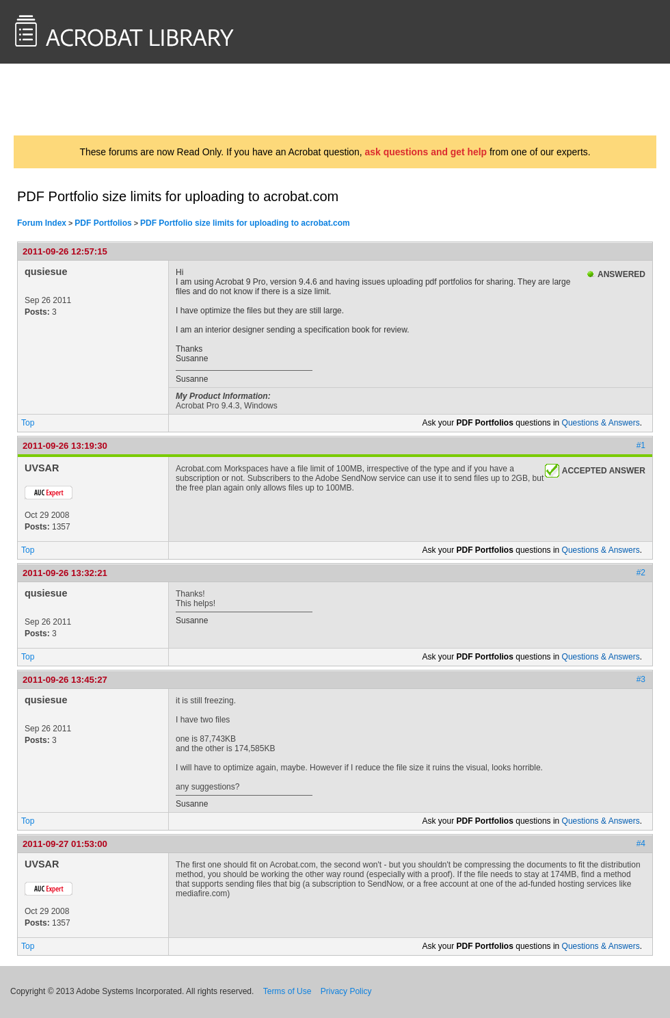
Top (27, 423)
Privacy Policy (346, 991)
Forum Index (41, 223)
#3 (640, 679)
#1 (640, 445)
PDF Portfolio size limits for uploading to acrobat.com (245, 223)
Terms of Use (287, 991)
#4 (640, 843)
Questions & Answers (601, 423)
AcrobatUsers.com (67, 99)
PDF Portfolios (103, 223)
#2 (640, 572)
